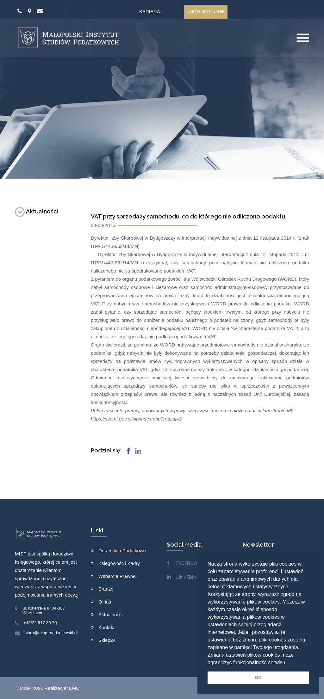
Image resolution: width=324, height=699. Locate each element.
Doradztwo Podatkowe (122, 550)
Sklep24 (106, 640)
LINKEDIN (186, 577)
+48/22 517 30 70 (40, 622)
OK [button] (258, 677)
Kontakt (106, 627)
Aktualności (36, 211)
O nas (104, 601)
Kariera (149, 11)
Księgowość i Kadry (119, 563)
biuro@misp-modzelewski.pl (51, 632)
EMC (74, 688)
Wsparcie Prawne (117, 576)
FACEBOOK (188, 563)
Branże (106, 589)
